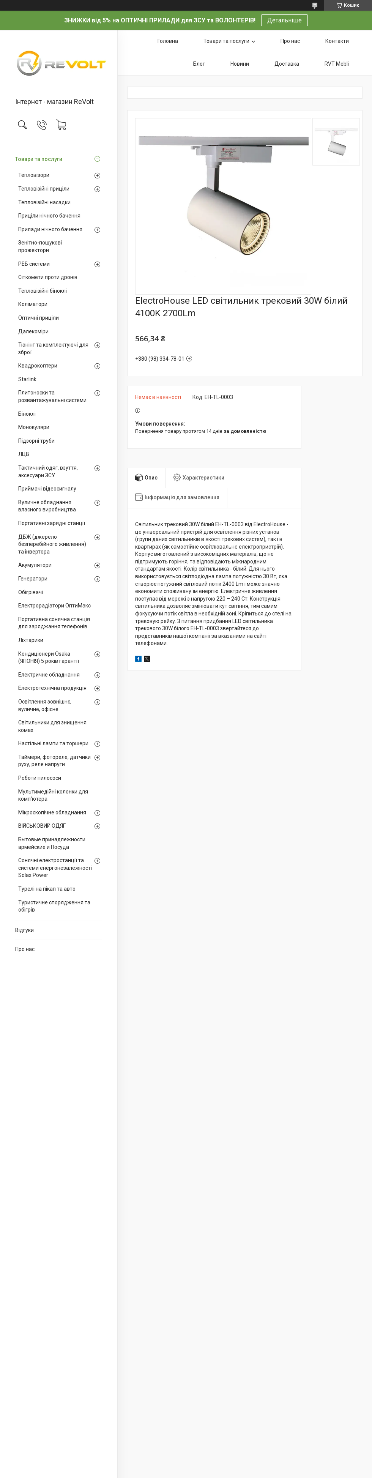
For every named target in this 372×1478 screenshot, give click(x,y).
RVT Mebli (337, 64)
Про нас (25, 949)
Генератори (32, 579)
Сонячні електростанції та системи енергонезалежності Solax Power (55, 867)
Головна (168, 41)
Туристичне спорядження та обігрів (54, 906)
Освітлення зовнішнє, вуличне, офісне (44, 705)
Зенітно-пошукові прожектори (40, 246)
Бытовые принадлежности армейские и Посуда (51, 843)
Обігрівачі (30, 592)
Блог (199, 64)
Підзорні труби (36, 441)
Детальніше (284, 20)
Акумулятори (35, 565)
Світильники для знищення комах (52, 726)
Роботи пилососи (39, 778)
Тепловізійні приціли (43, 189)
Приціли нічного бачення (49, 216)
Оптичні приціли (38, 318)
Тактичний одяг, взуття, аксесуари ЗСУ (48, 471)
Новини (239, 64)
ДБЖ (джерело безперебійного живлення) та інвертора (52, 544)
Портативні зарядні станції (51, 523)
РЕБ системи (34, 264)
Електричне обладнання (49, 675)
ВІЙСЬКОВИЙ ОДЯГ (42, 826)
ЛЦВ (23, 454)
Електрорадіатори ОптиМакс (54, 606)
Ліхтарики (30, 640)
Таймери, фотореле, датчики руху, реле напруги (54, 761)
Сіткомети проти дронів (47, 277)
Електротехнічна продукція (52, 688)
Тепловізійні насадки (44, 202)
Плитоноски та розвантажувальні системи (52, 396)
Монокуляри (33, 427)
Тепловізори (33, 175)
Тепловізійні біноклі (42, 291)
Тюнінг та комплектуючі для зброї (53, 348)
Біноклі (27, 414)
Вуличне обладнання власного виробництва (47, 506)
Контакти (337, 41)
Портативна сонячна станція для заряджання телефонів (54, 623)
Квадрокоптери (37, 366)
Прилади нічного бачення (50, 229)
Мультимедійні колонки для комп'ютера (53, 795)
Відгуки (24, 930)
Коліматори (32, 304)
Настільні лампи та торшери (53, 743)
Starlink (27, 379)
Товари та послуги (38, 159)
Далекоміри (33, 331)
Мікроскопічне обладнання (52, 812)
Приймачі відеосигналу (47, 489)
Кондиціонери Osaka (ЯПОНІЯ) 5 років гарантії (48, 657)
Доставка (286, 64)
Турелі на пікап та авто (47, 889)
